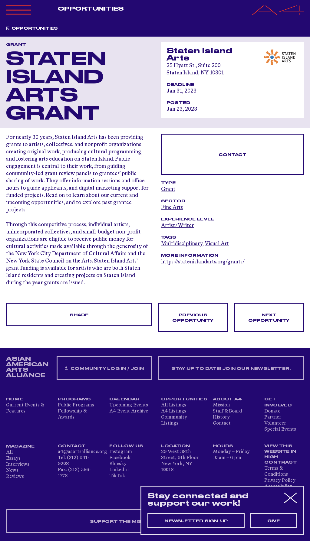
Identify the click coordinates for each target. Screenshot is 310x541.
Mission (221, 405)
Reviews (15, 476)
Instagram (120, 451)
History (221, 417)
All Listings (173, 405)
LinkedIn (119, 470)
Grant (168, 189)
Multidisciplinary (181, 243)
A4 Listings (173, 411)
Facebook (119, 457)
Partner (272, 417)
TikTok (117, 476)
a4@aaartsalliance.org (82, 451)
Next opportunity (268, 317)
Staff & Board (227, 411)
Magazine (20, 446)
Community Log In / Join (104, 368)
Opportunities (91, 8)
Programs (74, 399)
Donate (272, 411)
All (9, 452)
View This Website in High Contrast (280, 454)
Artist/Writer (177, 225)
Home (14, 399)
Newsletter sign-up (196, 521)
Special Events (280, 429)
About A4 (227, 399)
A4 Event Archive (128, 411)
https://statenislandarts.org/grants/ (203, 262)
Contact (232, 155)
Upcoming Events (128, 405)
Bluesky (118, 463)
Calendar (124, 399)
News (12, 470)
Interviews (17, 464)
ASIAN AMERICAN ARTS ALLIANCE (27, 367)
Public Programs (76, 405)
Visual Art (217, 243)
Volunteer (275, 423)
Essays (13, 458)
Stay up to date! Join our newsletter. (231, 368)
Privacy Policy (279, 480)
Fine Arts (172, 207)
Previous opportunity (192, 317)
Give (273, 521)
